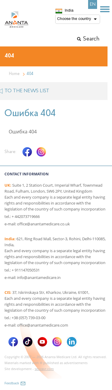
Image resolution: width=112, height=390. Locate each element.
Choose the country (74, 19)
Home (14, 74)
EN (93, 4)
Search (91, 39)
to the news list (26, 91)
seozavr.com (44, 368)
